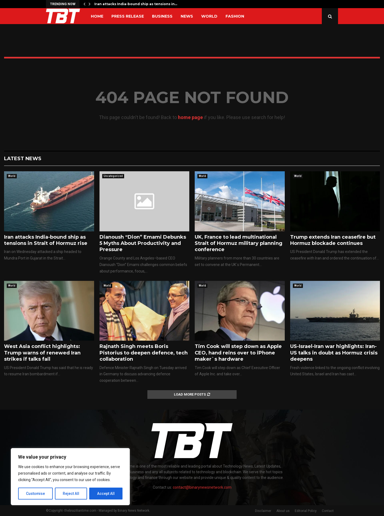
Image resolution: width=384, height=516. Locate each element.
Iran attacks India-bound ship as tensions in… (135, 4)
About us (283, 511)
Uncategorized (113, 176)
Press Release (127, 16)
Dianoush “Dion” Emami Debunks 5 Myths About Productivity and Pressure (143, 243)
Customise (35, 493)
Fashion (235, 16)
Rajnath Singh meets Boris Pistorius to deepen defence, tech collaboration (144, 352)
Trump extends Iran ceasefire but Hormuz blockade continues (333, 240)
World (209, 16)
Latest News (22, 159)
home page (190, 117)
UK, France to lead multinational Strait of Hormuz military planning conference (238, 243)
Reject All (71, 493)
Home (97, 16)
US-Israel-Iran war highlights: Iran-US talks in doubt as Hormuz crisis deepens (334, 352)
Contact (328, 511)
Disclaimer (263, 511)
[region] (70, 476)
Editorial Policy (306, 511)
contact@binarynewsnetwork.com (202, 487)
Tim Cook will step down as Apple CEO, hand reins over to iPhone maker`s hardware (238, 352)
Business (162, 16)
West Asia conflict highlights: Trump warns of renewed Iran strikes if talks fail (42, 352)
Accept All (106, 493)
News (187, 16)
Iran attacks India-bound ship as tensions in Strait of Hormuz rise (45, 240)
